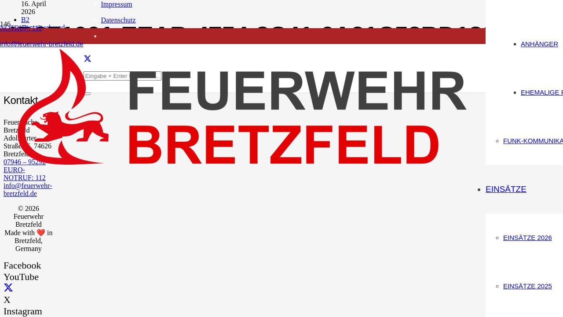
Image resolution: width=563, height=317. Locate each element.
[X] (8, 288)
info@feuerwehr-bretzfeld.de (28, 189)
